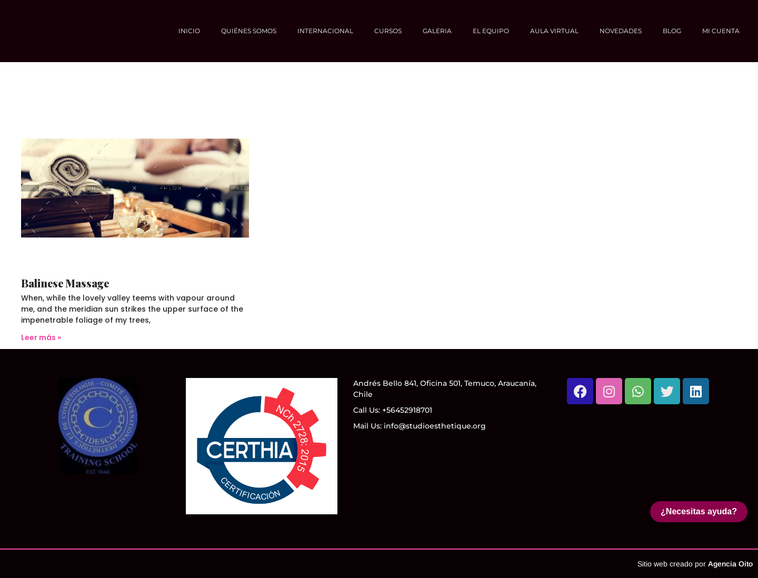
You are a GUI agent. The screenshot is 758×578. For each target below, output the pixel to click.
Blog (672, 31)
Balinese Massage (65, 283)
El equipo (491, 31)
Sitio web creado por (695, 564)
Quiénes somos (248, 31)
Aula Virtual (554, 31)
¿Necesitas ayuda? (699, 511)
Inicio (189, 31)
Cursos (388, 31)
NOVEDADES (621, 31)
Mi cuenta (721, 31)
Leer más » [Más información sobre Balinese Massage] (41, 337)
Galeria (437, 31)
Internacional (325, 31)
